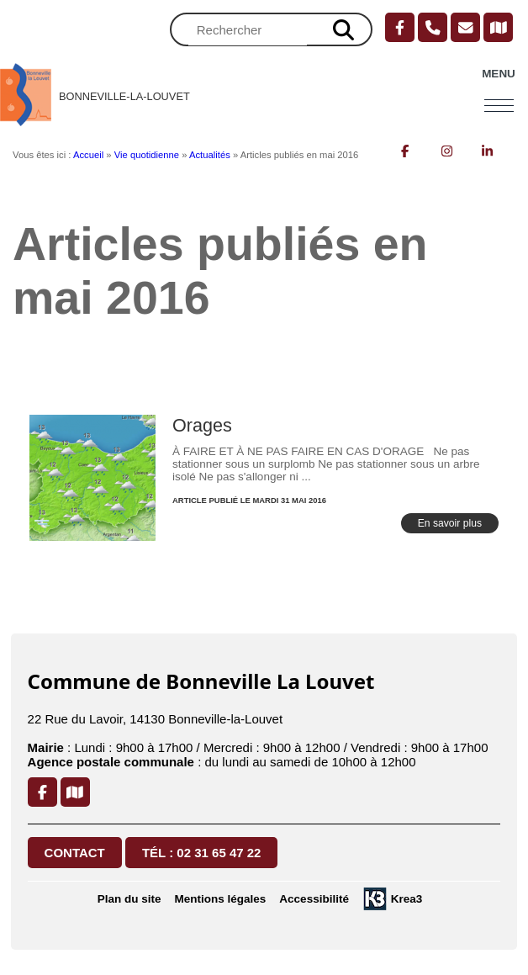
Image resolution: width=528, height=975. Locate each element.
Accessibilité (314, 899)
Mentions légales (221, 899)
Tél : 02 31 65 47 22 (201, 852)
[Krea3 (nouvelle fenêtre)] (392, 899)
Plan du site (129, 899)
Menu (498, 73)
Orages (202, 425)
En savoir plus (450, 523)
